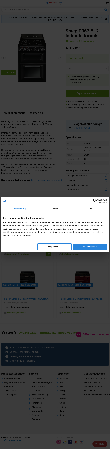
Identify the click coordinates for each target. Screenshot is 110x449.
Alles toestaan (90, 247)
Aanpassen (55, 247)
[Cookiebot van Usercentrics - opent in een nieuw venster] (95, 201)
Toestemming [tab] (19, 208)
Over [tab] (91, 208)
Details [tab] (55, 208)
